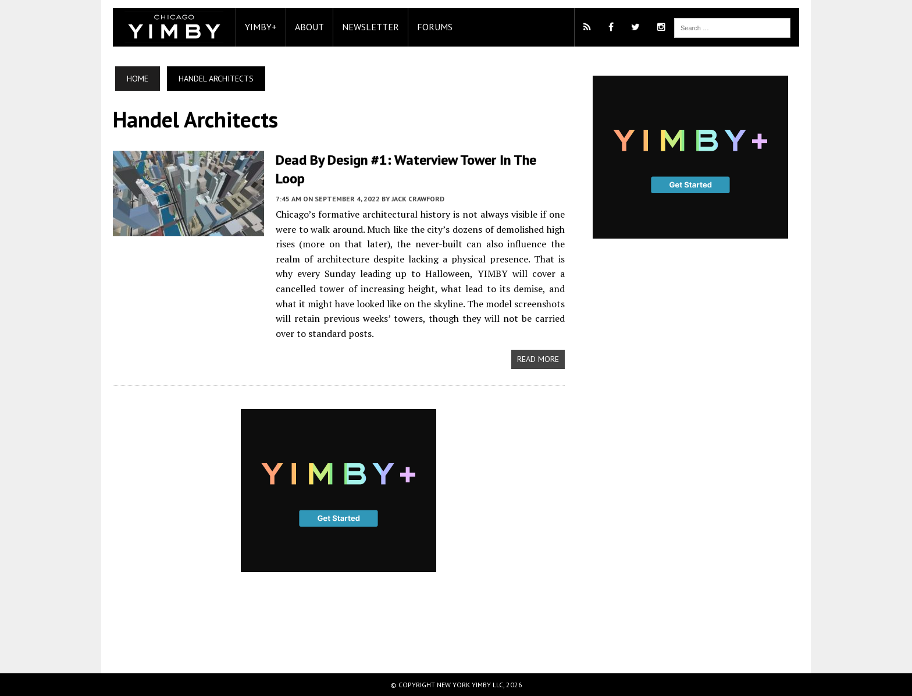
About (309, 27)
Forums (435, 27)
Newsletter (370, 27)
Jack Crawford (417, 198)
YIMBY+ (261, 27)
